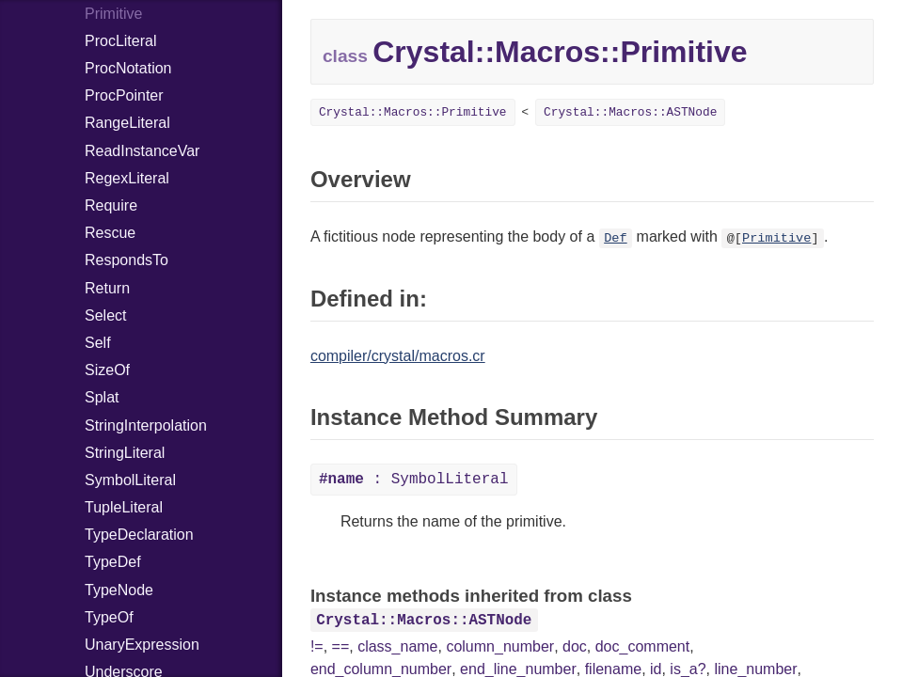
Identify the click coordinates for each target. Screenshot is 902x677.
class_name (397, 646)
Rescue (110, 233)
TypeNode (119, 590)
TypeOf (109, 617)
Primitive (776, 238)
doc (574, 646)
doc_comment (642, 646)
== (341, 646)
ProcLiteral (120, 41)
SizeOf (107, 370)
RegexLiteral (127, 178)
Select (105, 315)
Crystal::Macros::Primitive (413, 112)
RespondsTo (126, 260)
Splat (102, 397)
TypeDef (113, 562)
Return (107, 288)
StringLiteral (125, 453)
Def (615, 238)
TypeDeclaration (139, 535)
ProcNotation (128, 68)
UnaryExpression (142, 645)
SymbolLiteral (130, 480)
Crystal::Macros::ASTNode (630, 112)
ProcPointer (124, 95)
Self (98, 343)
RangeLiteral (127, 123)
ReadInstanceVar (142, 151)
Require (111, 205)
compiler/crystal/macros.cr (397, 356)
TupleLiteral (124, 507)
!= (317, 646)
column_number (500, 646)
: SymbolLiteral (414, 479)
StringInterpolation (146, 425)
